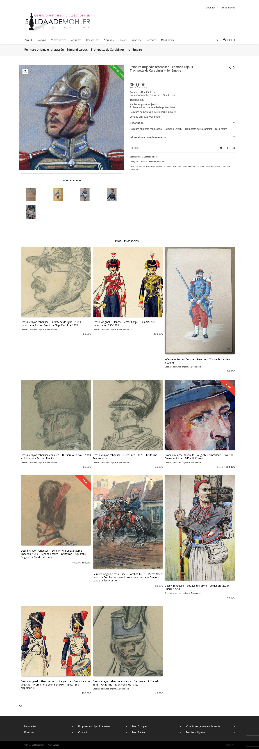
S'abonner (210, 7)
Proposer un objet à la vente (94, 726)
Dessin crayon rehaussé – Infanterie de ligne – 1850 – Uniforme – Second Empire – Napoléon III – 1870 (52, 323)
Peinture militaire (213, 166)
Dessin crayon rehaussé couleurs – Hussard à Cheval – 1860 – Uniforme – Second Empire (56, 456)
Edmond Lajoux (170, 166)
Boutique (29, 732)
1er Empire (140, 166)
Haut (230, 745)
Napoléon (182, 166)
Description (137, 123)
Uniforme (134, 169)
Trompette (225, 166)
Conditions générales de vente (203, 726)
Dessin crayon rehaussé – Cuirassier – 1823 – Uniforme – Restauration (126, 456)
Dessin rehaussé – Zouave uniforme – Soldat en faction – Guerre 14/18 (198, 587)
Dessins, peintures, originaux (152, 161)
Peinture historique (196, 166)
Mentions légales (195, 732)
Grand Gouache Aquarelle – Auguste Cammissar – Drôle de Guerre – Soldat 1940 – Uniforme (199, 456)
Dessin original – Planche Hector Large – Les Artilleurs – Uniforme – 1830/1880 (125, 323)
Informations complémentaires (148, 137)
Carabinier (150, 166)
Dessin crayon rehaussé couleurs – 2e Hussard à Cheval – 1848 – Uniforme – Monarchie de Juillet (126, 683)
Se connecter (228, 7)
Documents (52, 329)
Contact (82, 732)
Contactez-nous (151, 157)
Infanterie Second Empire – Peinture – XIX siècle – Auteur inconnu (198, 361)
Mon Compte (139, 726)
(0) (229, 40)
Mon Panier (138, 732)
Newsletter (30, 726)
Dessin (159, 166)
